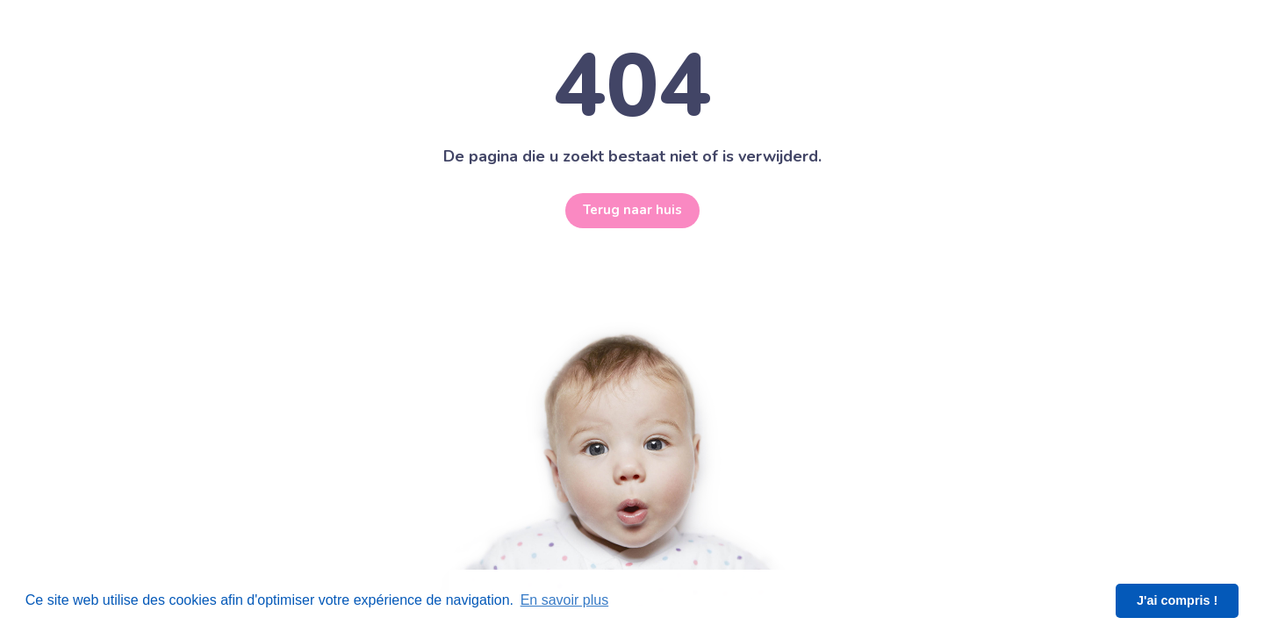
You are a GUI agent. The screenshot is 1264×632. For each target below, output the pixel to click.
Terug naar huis (632, 210)
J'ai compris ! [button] (1177, 600)
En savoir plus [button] (565, 599)
